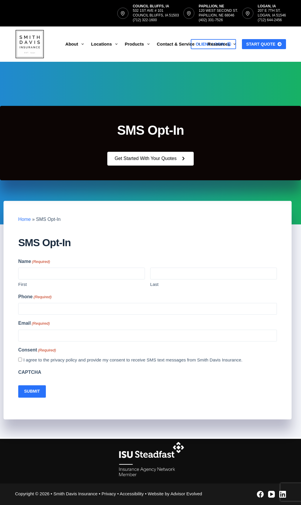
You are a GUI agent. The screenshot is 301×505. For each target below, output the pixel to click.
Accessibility (132, 493)
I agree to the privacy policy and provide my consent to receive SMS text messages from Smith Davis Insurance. (132, 359)
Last (154, 284)
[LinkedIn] (282, 494)
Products (138, 44)
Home (24, 219)
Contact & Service (180, 44)
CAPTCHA (29, 372)
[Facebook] (260, 494)
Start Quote (264, 44)
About (75, 44)
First (22, 284)
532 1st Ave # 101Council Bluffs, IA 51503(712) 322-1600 (156, 15)
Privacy (108, 493)
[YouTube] (271, 494)
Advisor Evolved (186, 493)
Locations (105, 44)
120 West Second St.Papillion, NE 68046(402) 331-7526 (218, 15)
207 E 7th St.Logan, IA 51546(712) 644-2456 (272, 15)
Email (34, 323)
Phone (35, 297)
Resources (223, 44)
